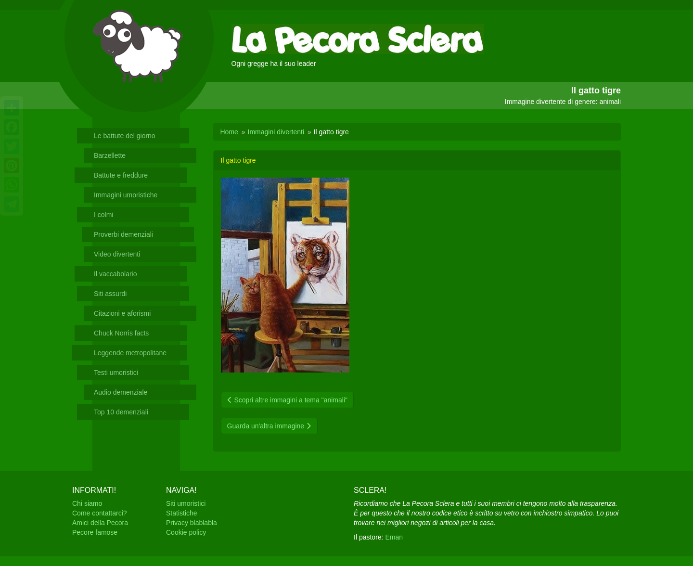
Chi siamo (87, 503)
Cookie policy (186, 532)
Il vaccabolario (115, 274)
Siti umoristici (185, 503)
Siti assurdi (110, 293)
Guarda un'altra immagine (269, 426)
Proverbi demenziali (123, 234)
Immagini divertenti (276, 132)
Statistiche (181, 513)
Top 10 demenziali (121, 412)
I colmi (103, 215)
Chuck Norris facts (121, 333)
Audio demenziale (120, 392)
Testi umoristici (116, 372)
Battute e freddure (121, 175)
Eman (394, 537)
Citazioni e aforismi (122, 313)
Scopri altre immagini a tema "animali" (287, 400)
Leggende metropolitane (130, 353)
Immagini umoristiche (125, 195)
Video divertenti (117, 254)
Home (229, 132)
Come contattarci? (99, 513)
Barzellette (110, 155)
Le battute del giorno (124, 136)
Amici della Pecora (100, 523)
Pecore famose (94, 532)
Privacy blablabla (191, 523)
